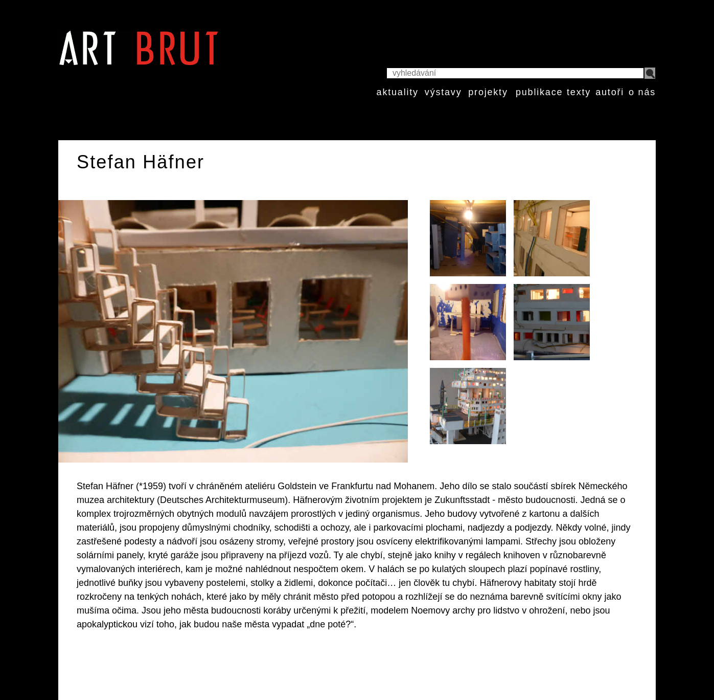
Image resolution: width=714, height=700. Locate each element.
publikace (539, 92)
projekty (488, 92)
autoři (609, 92)
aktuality (398, 92)
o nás (642, 92)
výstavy (443, 92)
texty (579, 92)
